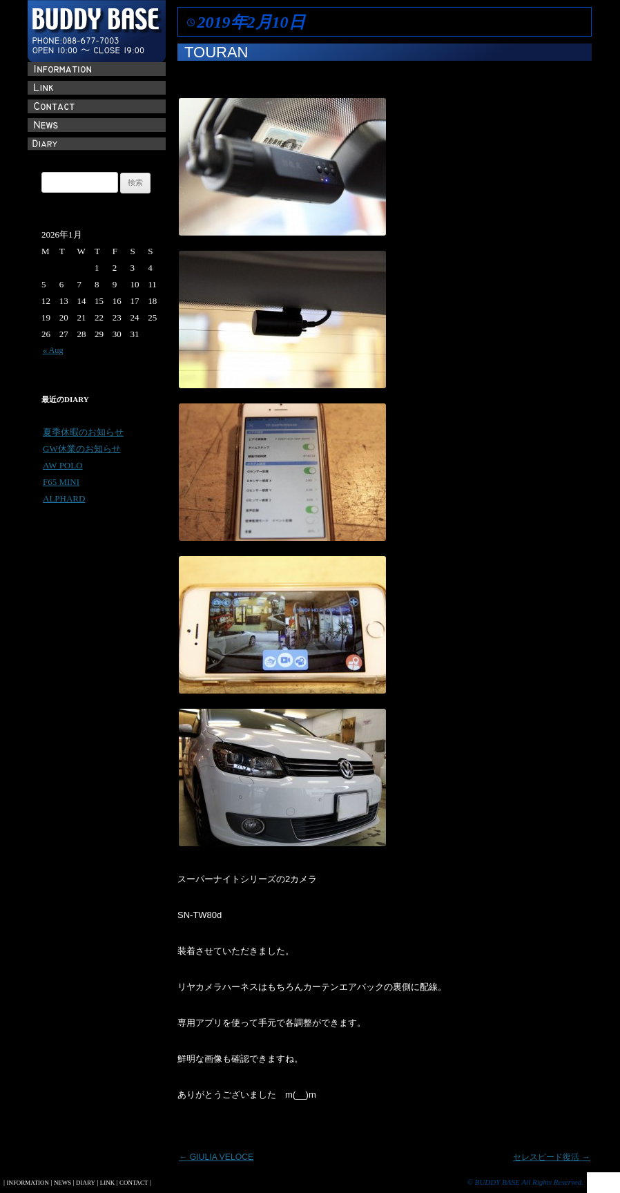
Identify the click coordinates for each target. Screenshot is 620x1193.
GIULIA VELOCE (216, 1157)
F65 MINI (61, 482)
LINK (107, 1182)
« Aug (53, 350)
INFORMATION (27, 1182)
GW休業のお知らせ (82, 448)
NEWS (62, 1182)
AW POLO (63, 465)
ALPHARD (64, 498)
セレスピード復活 (551, 1157)
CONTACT (133, 1182)
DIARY (85, 1182)
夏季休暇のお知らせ (83, 432)
